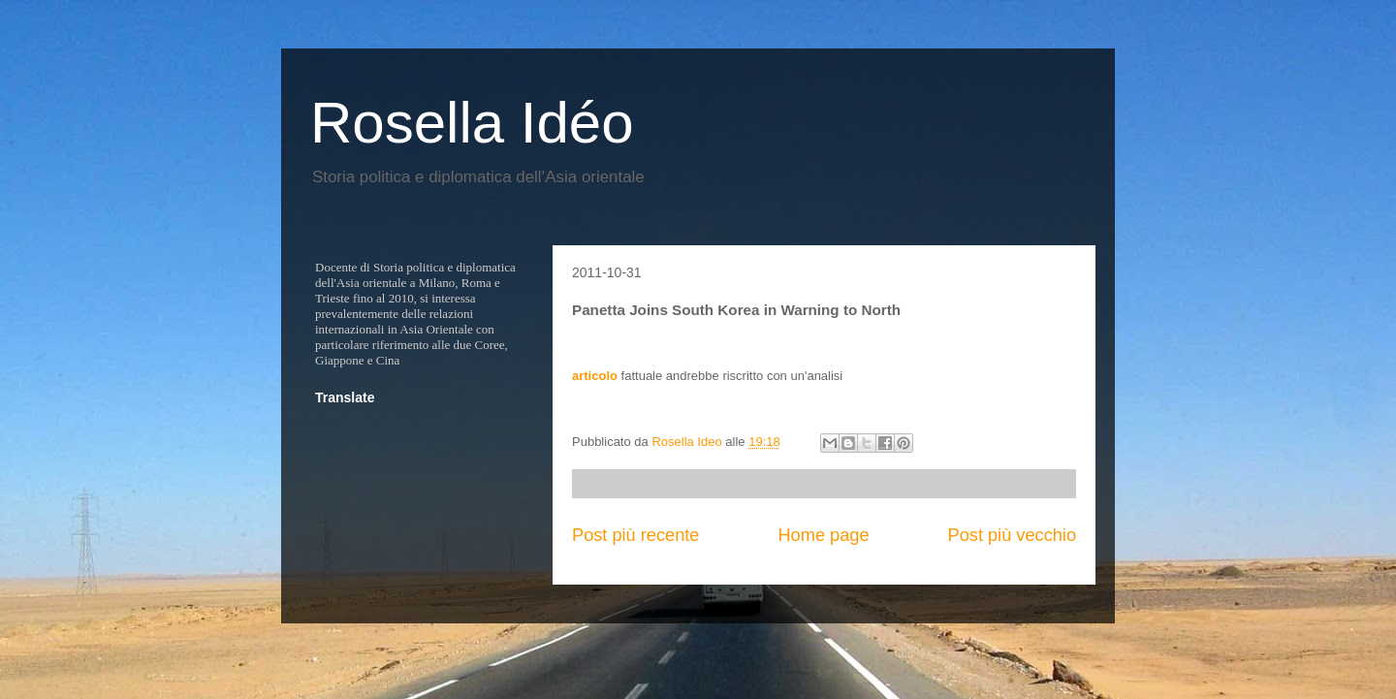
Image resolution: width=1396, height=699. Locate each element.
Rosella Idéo (472, 122)
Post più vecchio (1012, 535)
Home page (823, 535)
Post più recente (635, 535)
